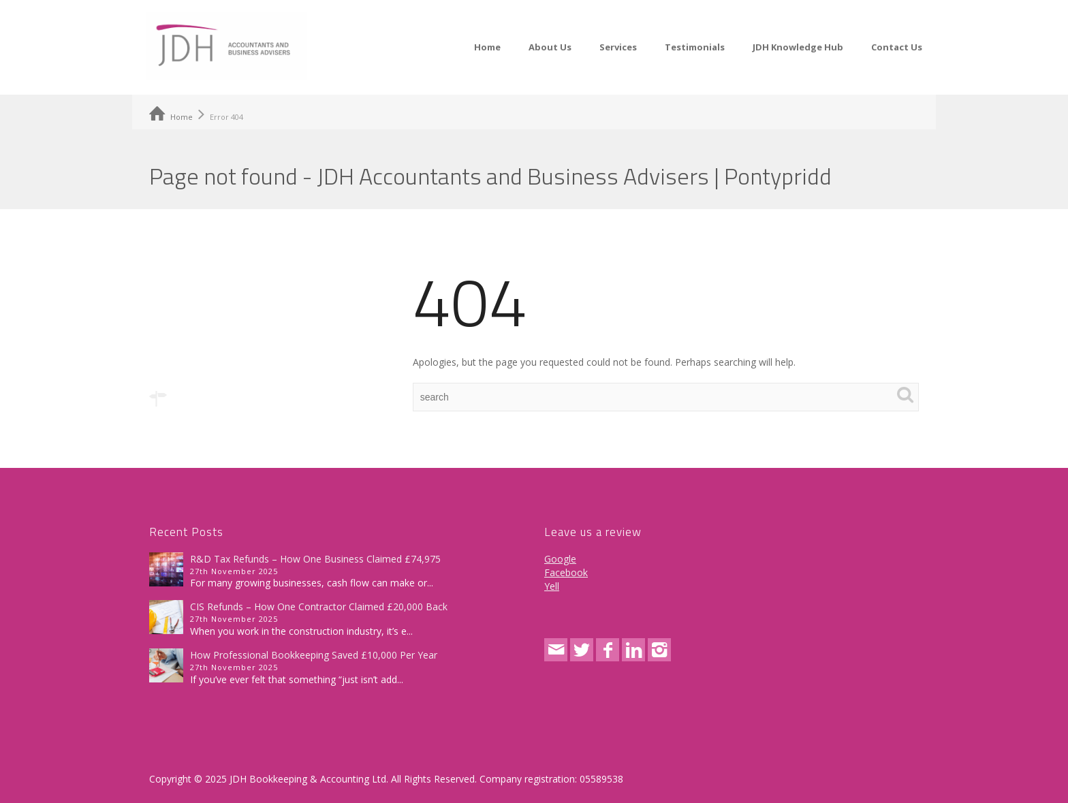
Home (487, 47)
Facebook (566, 572)
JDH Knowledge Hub (798, 47)
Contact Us (896, 47)
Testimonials (695, 47)
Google (560, 558)
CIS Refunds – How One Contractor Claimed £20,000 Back (318, 606)
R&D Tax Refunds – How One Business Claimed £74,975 (315, 558)
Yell (551, 586)
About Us (550, 47)
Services (618, 47)
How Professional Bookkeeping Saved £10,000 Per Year (313, 654)
